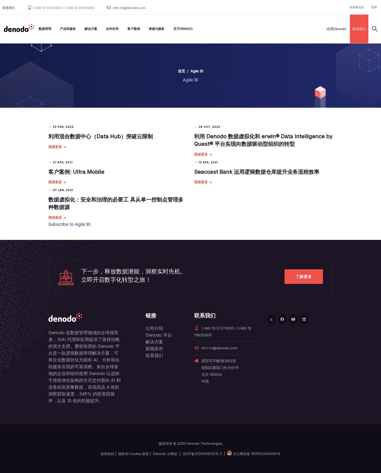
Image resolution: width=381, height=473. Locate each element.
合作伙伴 (112, 29)
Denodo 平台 (159, 335)
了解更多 (303, 276)
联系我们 (359, 29)
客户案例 (133, 29)
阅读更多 (55, 147)
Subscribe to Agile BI (69, 224)
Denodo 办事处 (165, 454)
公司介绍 (154, 328)
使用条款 (107, 454)
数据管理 (45, 29)
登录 (374, 7)
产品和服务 (68, 29)
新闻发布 (154, 348)
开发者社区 (356, 7)
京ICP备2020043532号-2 (202, 454)
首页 (181, 71)
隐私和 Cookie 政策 (133, 454)
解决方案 (91, 29)
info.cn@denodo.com (129, 8)
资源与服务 (157, 29)
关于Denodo (183, 29)
